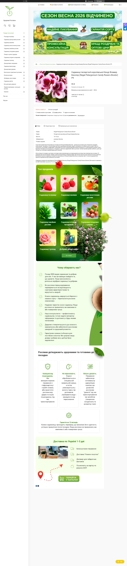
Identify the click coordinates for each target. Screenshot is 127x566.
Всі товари (69, 255)
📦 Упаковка (95, 4)
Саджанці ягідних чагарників (12, 57)
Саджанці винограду (10, 66)
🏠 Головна (41, 4)
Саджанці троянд (9, 60)
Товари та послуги (8, 33)
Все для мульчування (10, 84)
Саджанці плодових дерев (11, 51)
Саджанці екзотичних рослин (12, 45)
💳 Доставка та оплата (56, 4)
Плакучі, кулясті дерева (10, 54)
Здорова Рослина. (51, 161)
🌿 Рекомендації (108, 4)
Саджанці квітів (8, 81)
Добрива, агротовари (10, 78)
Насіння (6, 91)
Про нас (5, 96)
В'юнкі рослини (8, 75)
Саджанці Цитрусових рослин (12, 39)
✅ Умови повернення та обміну (77, 4)
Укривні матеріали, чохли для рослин (12, 87)
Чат (120, 561)
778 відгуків (90, 1)
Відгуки (5, 100)
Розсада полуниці (9, 36)
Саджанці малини (9, 42)
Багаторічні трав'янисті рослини (13, 72)
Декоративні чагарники (10, 63)
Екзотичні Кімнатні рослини (47, 64)
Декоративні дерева (9, 69)
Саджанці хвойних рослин (11, 48)
